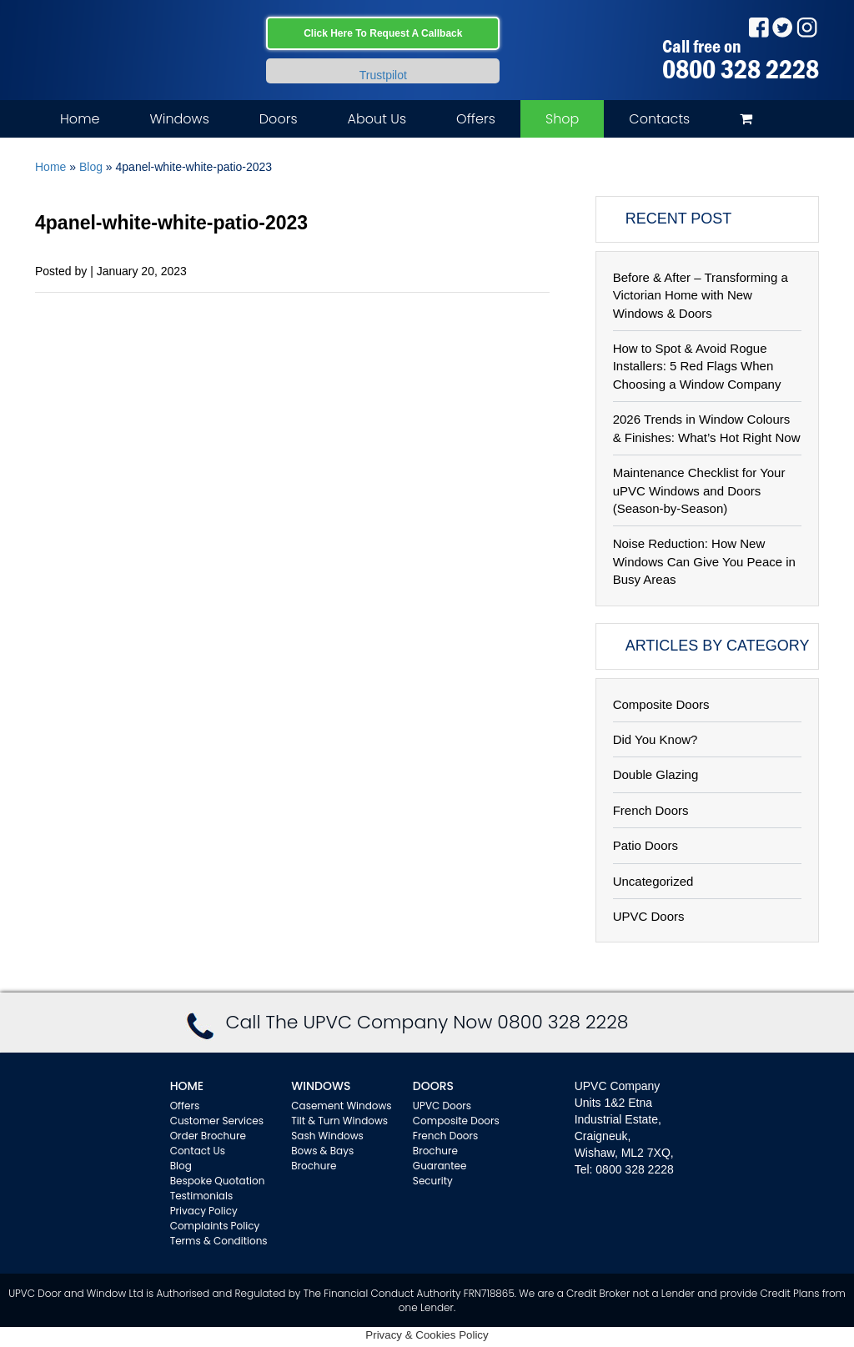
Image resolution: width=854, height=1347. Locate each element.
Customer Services (217, 1120)
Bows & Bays (322, 1150)
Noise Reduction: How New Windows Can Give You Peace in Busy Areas (704, 561)
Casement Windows (341, 1105)
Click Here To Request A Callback (383, 33)
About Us (377, 118)
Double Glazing (656, 774)
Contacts (659, 118)
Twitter (782, 27)
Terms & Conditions (219, 1241)
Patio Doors (645, 845)
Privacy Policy (204, 1211)
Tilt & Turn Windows (339, 1120)
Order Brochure (208, 1135)
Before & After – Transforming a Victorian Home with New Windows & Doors (700, 295)
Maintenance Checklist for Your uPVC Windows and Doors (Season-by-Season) (699, 490)
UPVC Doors (649, 916)
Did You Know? (655, 739)
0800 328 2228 (740, 69)
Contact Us (197, 1150)
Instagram (806, 27)
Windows (178, 118)
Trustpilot (383, 75)
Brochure (313, 1166)
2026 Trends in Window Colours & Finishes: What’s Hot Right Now (707, 428)
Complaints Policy (215, 1226)
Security (433, 1181)
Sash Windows (327, 1135)
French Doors (651, 810)
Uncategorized (653, 881)
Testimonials (202, 1196)
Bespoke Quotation (217, 1181)
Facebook (758, 27)
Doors (278, 118)
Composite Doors (661, 704)
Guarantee (440, 1166)
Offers (475, 118)
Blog (91, 166)
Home (79, 118)
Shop (562, 118)
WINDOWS (320, 1086)
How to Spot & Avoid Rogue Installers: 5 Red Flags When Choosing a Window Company (697, 366)
